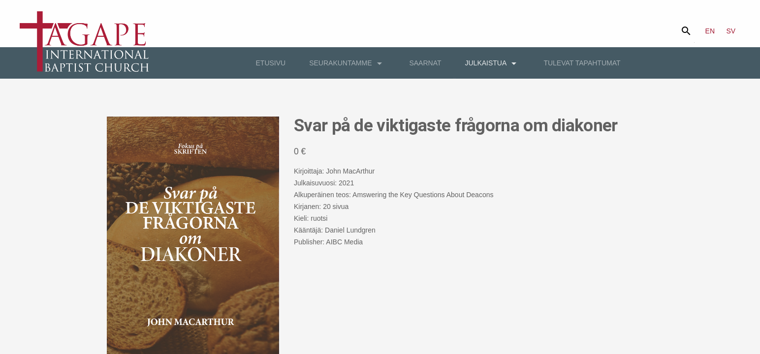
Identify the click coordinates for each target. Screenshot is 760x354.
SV (731, 31)
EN (710, 31)
